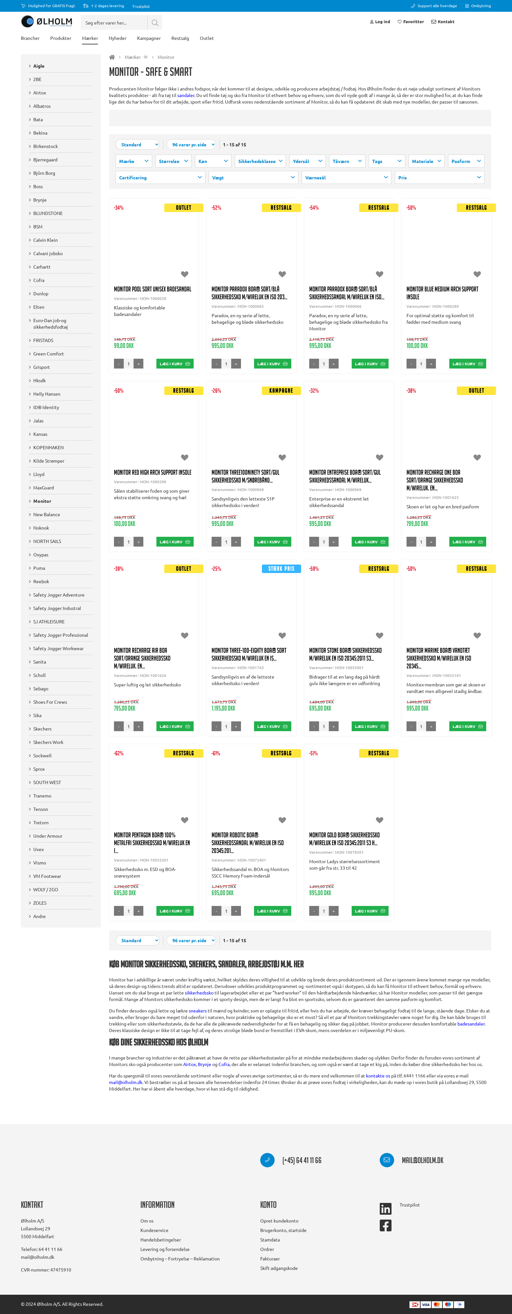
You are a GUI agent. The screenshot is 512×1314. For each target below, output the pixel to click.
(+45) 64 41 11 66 (291, 1161)
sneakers (198, 1023)
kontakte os (378, 1088)
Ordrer (267, 1249)
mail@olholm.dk (125, 1095)
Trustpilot (141, 6)
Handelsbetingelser (160, 1239)
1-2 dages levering (103, 5)
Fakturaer (270, 1258)
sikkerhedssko (199, 1005)
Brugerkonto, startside (283, 1230)
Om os (146, 1221)
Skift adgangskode (279, 1268)
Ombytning (478, 5)
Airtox (189, 1077)
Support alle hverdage (434, 5)
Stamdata (270, 1239)
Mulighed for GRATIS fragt (48, 5)
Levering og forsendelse (165, 1249)
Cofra (224, 1077)
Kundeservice (154, 1230)
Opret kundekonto (279, 1221)
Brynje (204, 1077)
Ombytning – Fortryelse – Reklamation (180, 1258)
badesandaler (471, 1036)
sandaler (185, 111)
